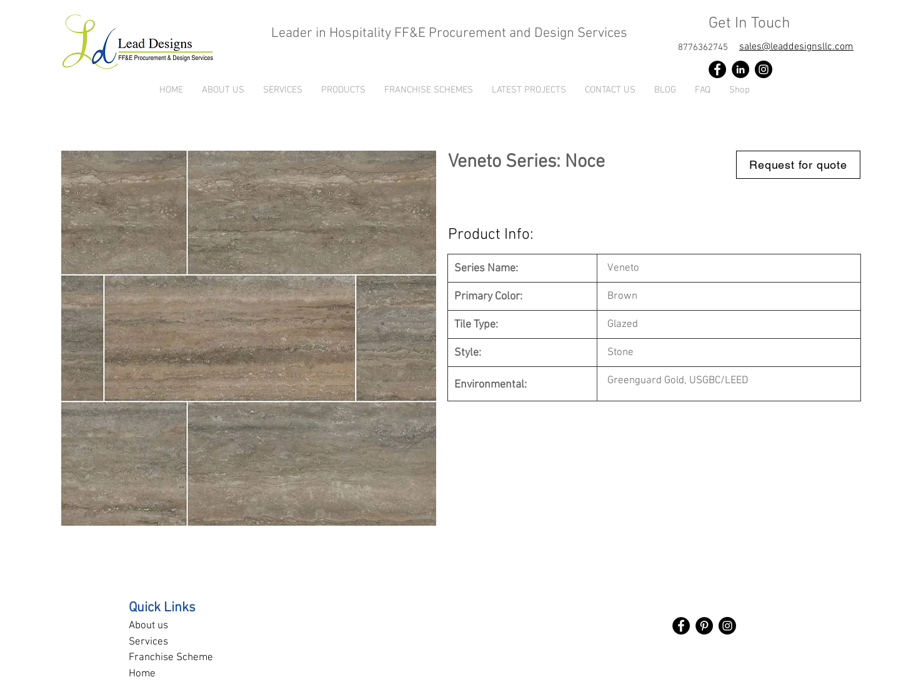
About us (148, 625)
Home (142, 674)
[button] (343, 90)
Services (148, 642)
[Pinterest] (704, 625)
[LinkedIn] (740, 69)
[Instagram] (763, 69)
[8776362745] (703, 47)
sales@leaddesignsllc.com (796, 47)
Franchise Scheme (171, 657)
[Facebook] (717, 69)
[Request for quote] (798, 165)
